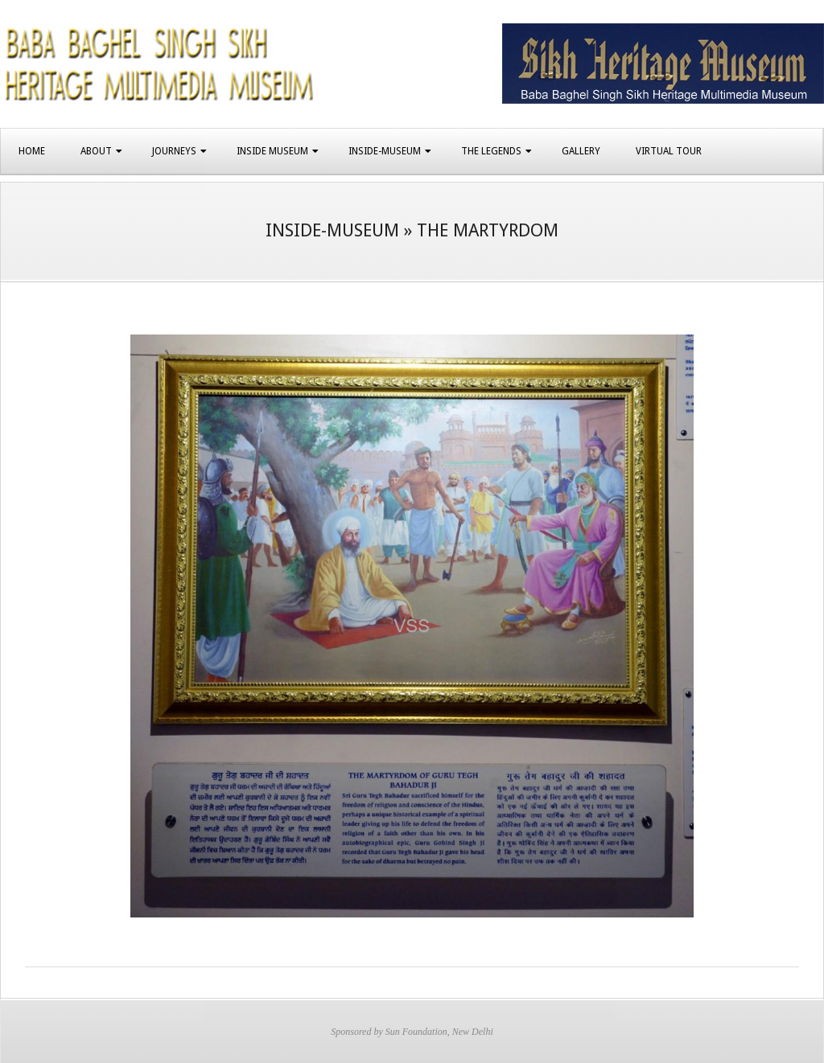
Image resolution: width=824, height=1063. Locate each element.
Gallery (581, 151)
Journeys (174, 151)
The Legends (491, 151)
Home (32, 151)
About (96, 151)
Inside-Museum (384, 151)
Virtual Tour (669, 151)
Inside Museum (272, 151)
